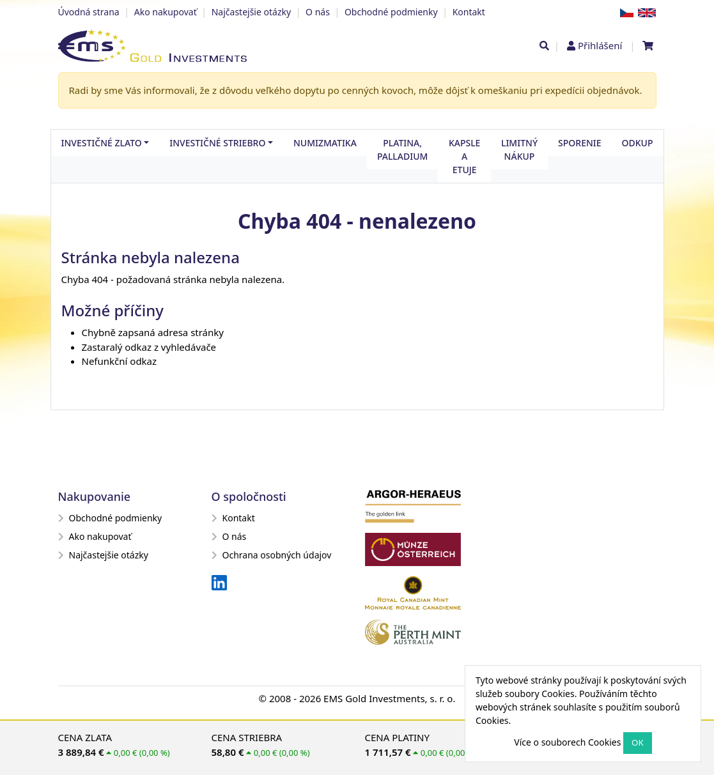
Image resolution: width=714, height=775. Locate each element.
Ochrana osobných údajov (272, 555)
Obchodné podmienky (391, 12)
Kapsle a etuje (465, 156)
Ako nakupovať (165, 12)
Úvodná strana (89, 12)
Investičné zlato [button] (101, 143)
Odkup (637, 143)
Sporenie (579, 143)
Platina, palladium (402, 149)
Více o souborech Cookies (567, 742)
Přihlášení (600, 45)
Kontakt (469, 12)
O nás (318, 12)
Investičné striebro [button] (217, 143)
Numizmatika (325, 143)
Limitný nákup (519, 149)
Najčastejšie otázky (251, 12)
